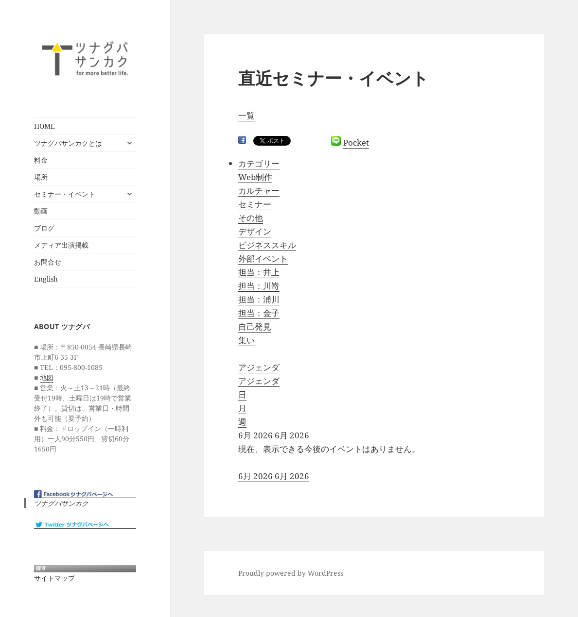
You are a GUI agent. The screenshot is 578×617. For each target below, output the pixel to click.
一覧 (246, 115)
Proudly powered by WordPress (290, 573)
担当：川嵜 (259, 285)
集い (246, 340)
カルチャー (259, 190)
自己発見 (254, 326)
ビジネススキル (267, 244)
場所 (41, 177)
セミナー (254, 204)
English (46, 278)
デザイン (254, 231)
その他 (250, 217)
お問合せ (47, 262)
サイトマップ (54, 578)
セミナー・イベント (64, 194)
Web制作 (255, 177)
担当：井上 (259, 272)
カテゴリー (259, 163)
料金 (41, 160)
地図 (46, 377)
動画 (41, 211)
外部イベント (263, 258)
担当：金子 (259, 312)
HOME (44, 126)
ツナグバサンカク (61, 503)
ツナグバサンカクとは (68, 143)
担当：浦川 (259, 299)
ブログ (44, 228)
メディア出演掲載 (61, 245)
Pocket (356, 142)
